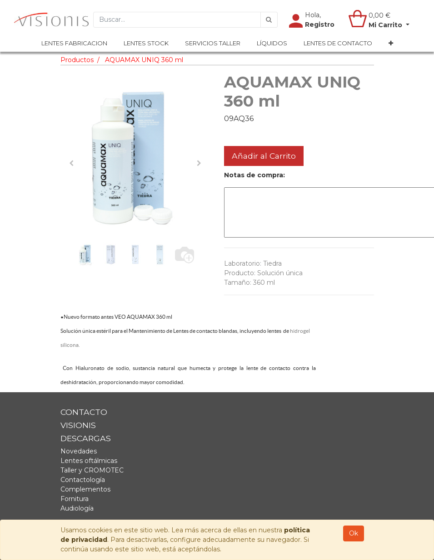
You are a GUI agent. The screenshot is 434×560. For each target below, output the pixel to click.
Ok (353, 533)
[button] (390, 43)
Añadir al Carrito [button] (264, 156)
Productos (77, 60)
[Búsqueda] (269, 20)
